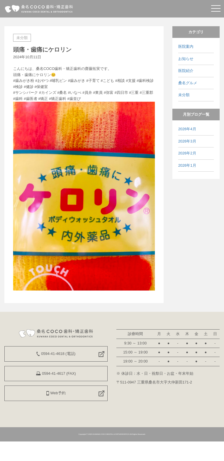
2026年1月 (187, 165)
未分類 (22, 38)
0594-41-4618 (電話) (56, 353)
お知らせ (185, 59)
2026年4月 (187, 129)
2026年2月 (187, 153)
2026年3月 (187, 141)
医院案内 (185, 46)
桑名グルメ (187, 83)
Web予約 (55, 393)
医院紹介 (185, 70)
